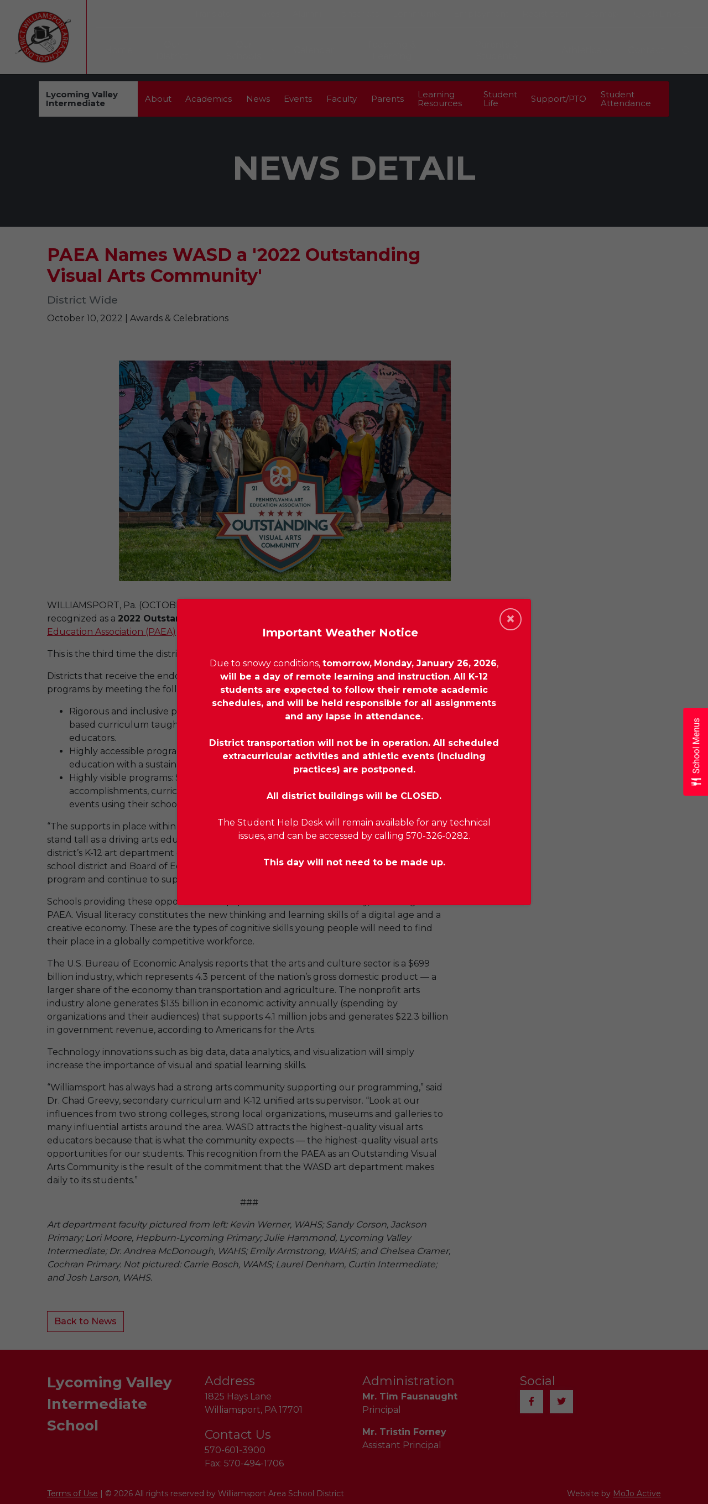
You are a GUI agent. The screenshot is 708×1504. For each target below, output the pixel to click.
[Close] (510, 619)
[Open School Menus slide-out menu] (695, 752)
